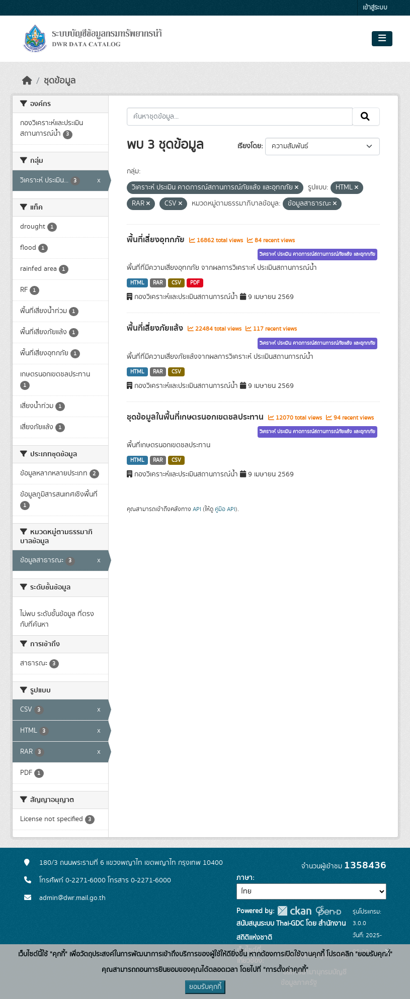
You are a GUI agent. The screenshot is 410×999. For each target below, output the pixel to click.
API (197, 509)
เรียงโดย (249, 146)
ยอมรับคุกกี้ (205, 987)
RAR (157, 283)
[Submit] (366, 117)
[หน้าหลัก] (27, 80)
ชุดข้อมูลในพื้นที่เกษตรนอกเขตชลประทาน (196, 417)
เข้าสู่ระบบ (375, 8)
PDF (195, 283)
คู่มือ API (225, 509)
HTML (137, 283)
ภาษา (244, 878)
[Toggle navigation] (382, 38)
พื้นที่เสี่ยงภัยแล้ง (156, 328)
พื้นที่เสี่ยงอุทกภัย (157, 239)
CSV (176, 283)
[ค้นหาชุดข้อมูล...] (240, 117)
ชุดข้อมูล (59, 80)
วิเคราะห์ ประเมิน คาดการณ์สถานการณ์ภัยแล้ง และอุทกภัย (317, 254)
